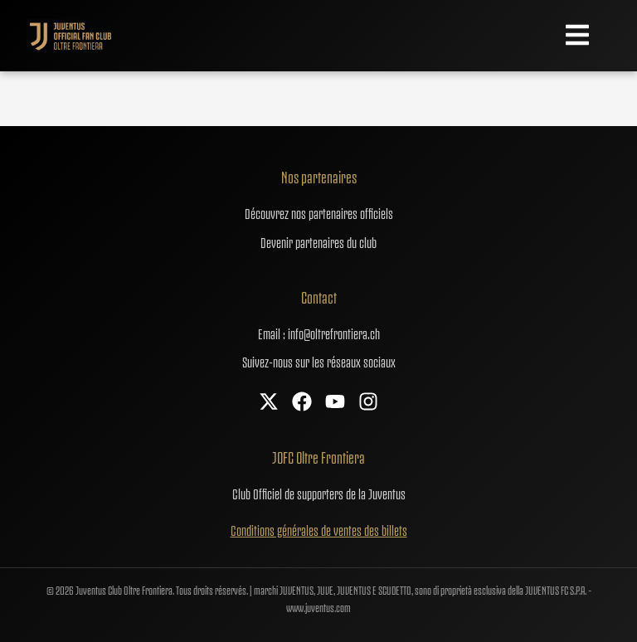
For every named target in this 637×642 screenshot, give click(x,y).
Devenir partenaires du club (318, 241)
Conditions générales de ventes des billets (319, 529)
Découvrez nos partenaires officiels (319, 212)
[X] (269, 403)
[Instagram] (368, 403)
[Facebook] (302, 403)
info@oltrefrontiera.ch (334, 332)
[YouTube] (335, 403)
